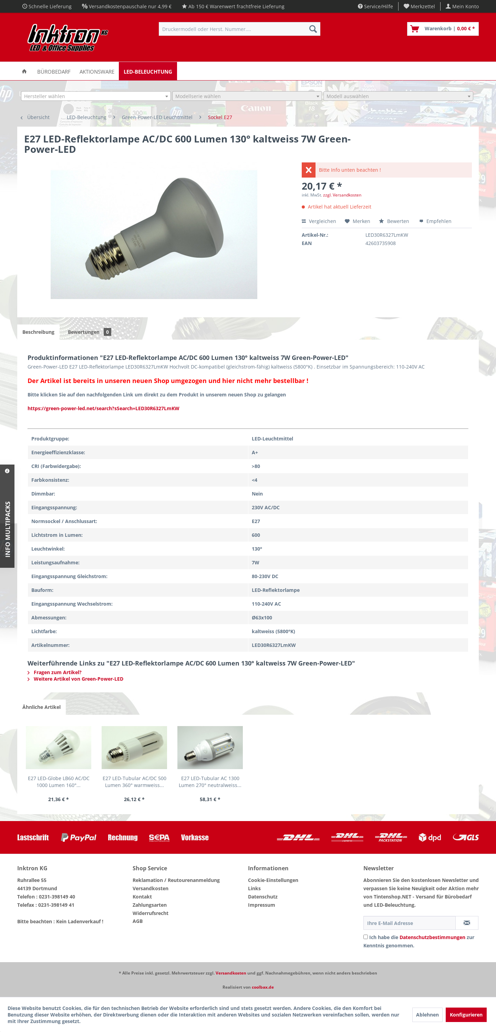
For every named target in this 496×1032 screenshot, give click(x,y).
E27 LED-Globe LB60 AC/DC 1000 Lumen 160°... (59, 781)
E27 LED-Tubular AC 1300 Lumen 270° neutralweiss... (210, 781)
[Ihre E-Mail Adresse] (409, 923)
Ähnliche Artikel (41, 707)
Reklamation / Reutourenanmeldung (176, 880)
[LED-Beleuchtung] (148, 71)
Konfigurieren (466, 1014)
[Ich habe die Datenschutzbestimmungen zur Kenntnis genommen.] (365, 937)
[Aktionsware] (97, 71)
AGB (138, 921)
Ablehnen (427, 1014)
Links (254, 888)
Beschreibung (38, 332)
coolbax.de (263, 987)
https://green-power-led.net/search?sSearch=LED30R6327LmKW (103, 408)
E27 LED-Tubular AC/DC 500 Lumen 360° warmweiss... (134, 781)
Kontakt (142, 896)
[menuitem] (420, 6)
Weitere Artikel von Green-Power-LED (75, 678)
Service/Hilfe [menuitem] (375, 6)
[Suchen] (313, 29)
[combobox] (96, 96)
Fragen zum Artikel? (55, 672)
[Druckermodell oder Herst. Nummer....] (239, 29)
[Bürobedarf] (54, 71)
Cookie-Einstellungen (273, 880)
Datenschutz (263, 896)
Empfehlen (435, 221)
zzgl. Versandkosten (342, 195)
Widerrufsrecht (150, 913)
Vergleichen (319, 221)
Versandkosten (150, 888)
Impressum (261, 905)
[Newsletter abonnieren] (466, 923)
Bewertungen (89, 332)
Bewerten (395, 221)
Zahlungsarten (150, 905)
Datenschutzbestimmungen (432, 937)
